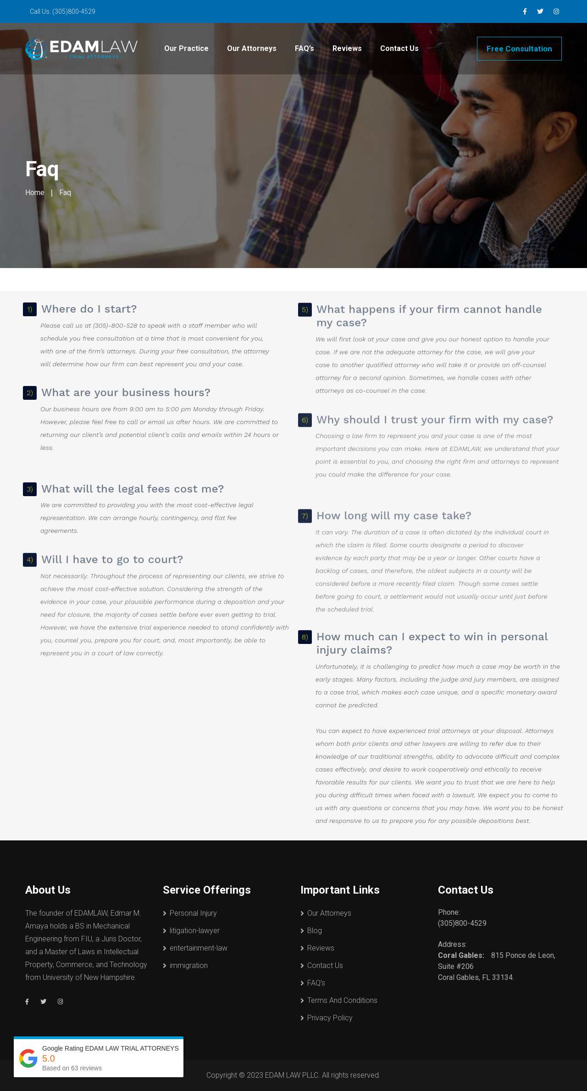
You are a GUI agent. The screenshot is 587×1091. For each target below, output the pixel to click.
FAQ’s (304, 48)
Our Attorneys (252, 48)
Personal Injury (193, 913)
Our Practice (186, 48)
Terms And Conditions (342, 1000)
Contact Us (399, 48)
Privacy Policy (330, 1017)
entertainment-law (198, 948)
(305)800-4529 (73, 11)
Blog (314, 930)
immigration (189, 965)
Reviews (347, 48)
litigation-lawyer (195, 930)
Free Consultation (519, 48)
